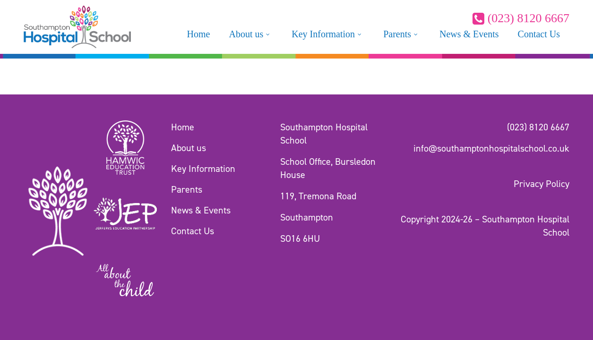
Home (182, 127)
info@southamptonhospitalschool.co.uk (491, 148)
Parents (186, 189)
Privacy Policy (541, 184)
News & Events (201, 210)
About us (188, 148)
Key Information (203, 168)
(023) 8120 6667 (521, 18)
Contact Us (192, 231)
